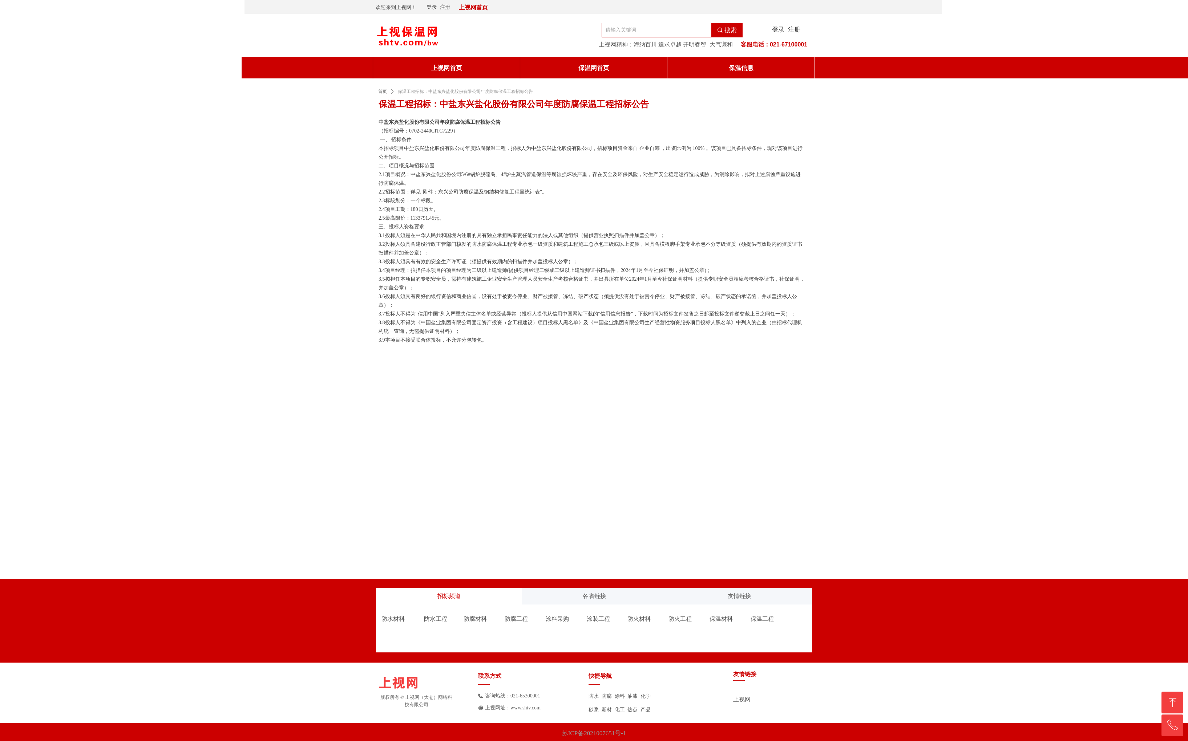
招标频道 (449, 596)
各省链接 (594, 596)
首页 (382, 91)
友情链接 (739, 596)
